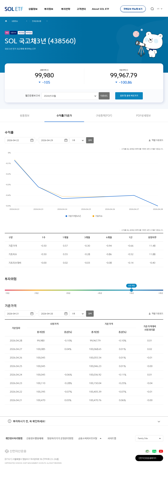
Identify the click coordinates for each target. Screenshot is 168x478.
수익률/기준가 (64, 116)
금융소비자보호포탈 (87, 439)
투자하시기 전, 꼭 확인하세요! (25, 426)
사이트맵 (112, 439)
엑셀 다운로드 (157, 141)
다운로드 (104, 96)
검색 (90, 141)
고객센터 (81, 8)
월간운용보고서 (32, 95)
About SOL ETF (100, 8)
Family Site (143, 439)
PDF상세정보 (143, 116)
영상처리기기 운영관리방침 (60, 439)
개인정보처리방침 (13, 439)
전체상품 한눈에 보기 (133, 8)
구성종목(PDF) (104, 116)
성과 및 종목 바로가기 (129, 96)
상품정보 (33, 8)
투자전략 (65, 8)
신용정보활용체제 (34, 439)
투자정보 (48, 8)
